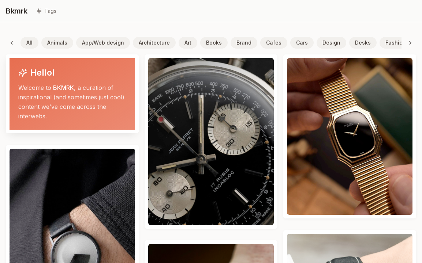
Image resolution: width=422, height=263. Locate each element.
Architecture (154, 42)
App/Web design (103, 42)
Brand (243, 42)
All (29, 42)
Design (331, 42)
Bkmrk (16, 11)
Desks (363, 42)
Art (187, 42)
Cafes (273, 42)
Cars (302, 42)
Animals (57, 42)
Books (214, 42)
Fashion (395, 42)
